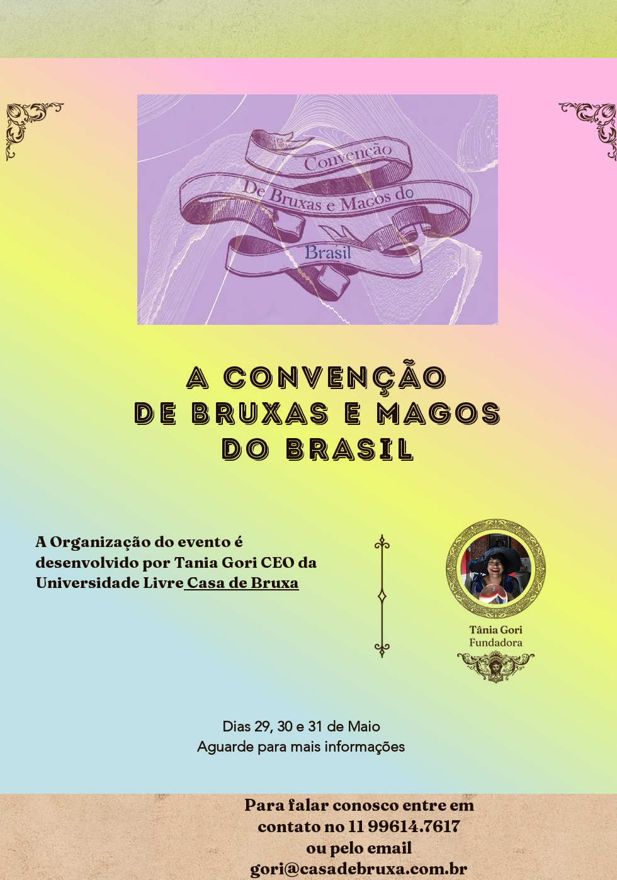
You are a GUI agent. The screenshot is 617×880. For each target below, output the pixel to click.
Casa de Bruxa (241, 582)
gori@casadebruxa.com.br (359, 869)
